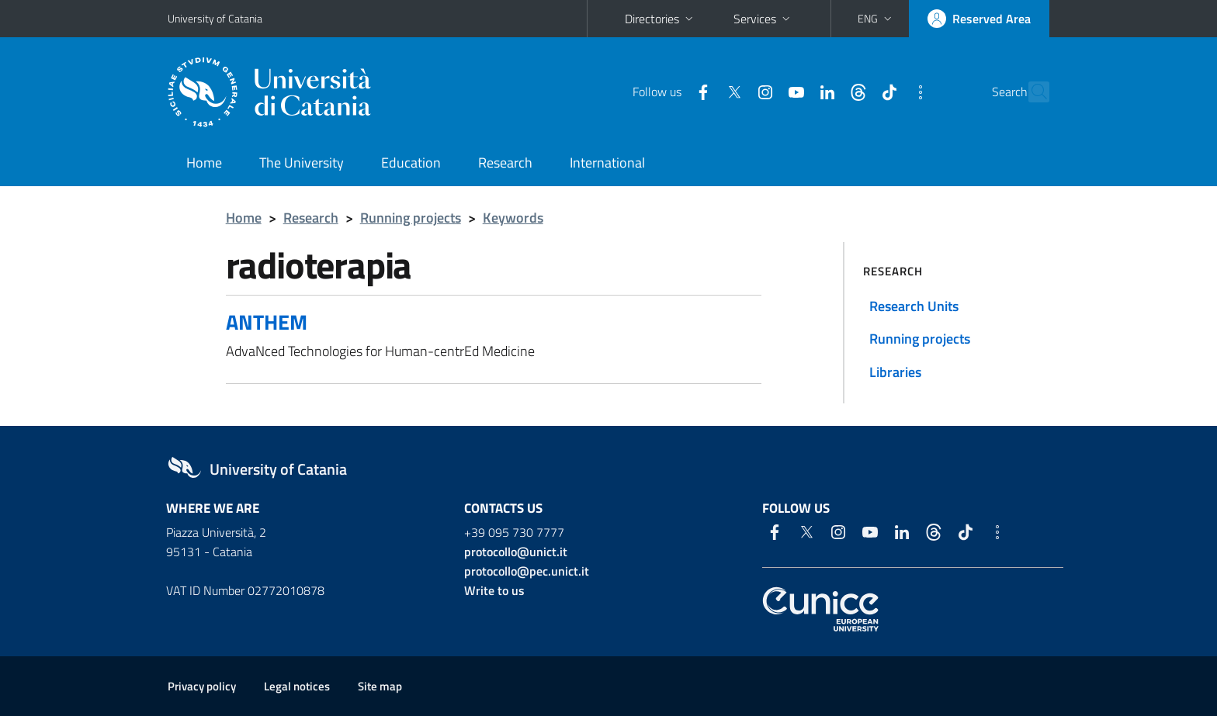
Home (204, 162)
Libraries (895, 371)
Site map (380, 686)
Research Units (914, 306)
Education (411, 162)
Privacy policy (202, 686)
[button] (876, 18)
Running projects (410, 217)
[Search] (1030, 92)
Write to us (494, 590)
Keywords (513, 217)
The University (301, 162)
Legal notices (297, 686)
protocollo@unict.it (515, 551)
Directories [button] (660, 18)
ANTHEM (266, 321)
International (607, 162)
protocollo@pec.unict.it (526, 571)
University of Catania (215, 18)
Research (505, 162)
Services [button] (763, 18)
